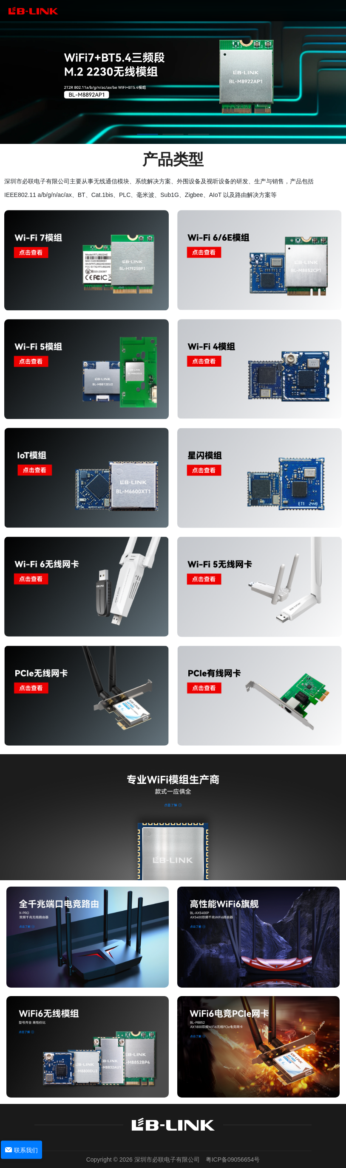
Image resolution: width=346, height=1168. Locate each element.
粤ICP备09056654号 (233, 1159)
